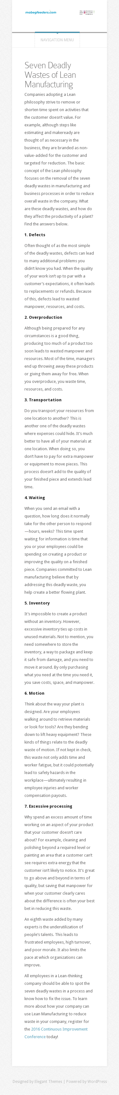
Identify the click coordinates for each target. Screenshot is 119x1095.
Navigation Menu (57, 40)
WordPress (97, 1081)
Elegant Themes (48, 1081)
